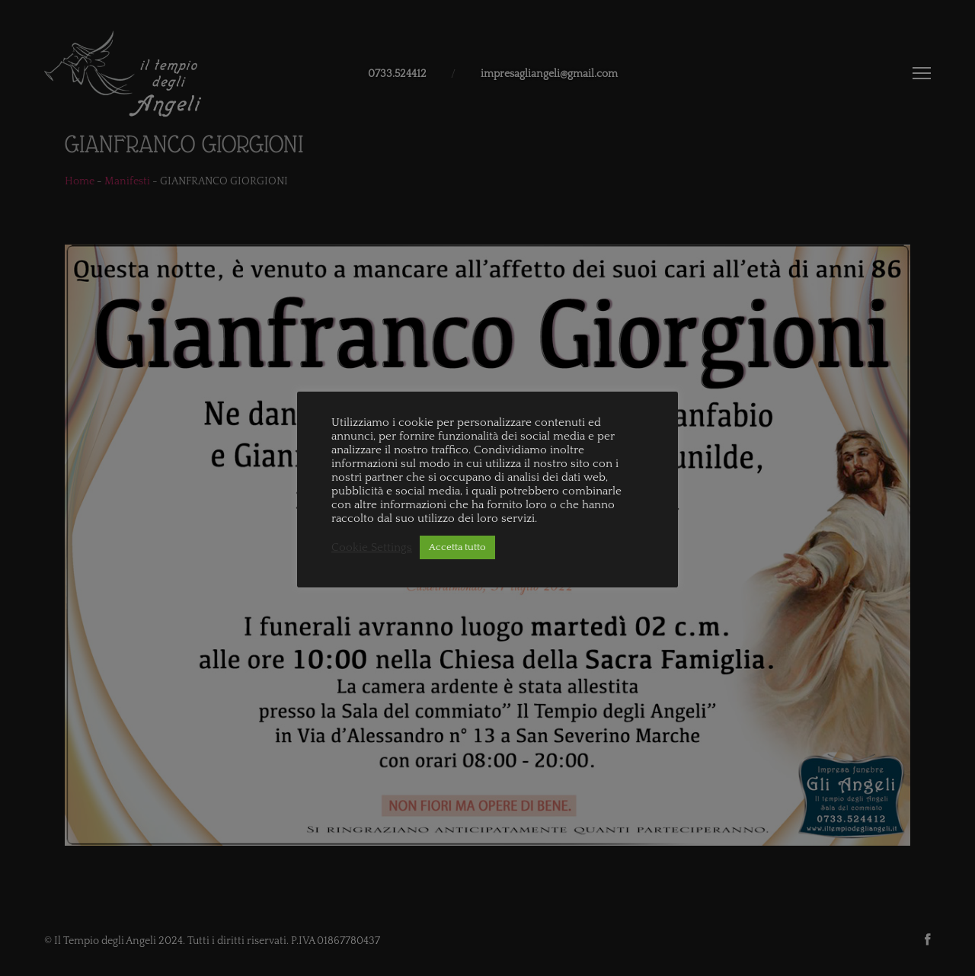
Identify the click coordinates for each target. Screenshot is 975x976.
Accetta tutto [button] (457, 547)
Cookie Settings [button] (371, 548)
